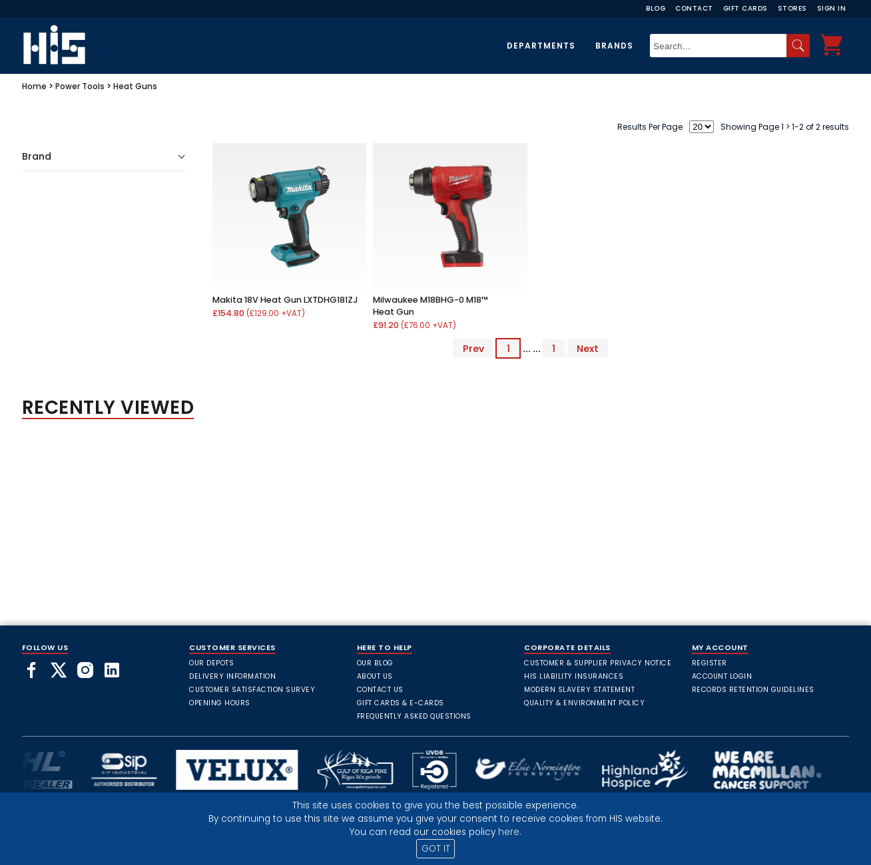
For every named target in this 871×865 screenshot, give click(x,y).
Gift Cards (745, 8)
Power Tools (80, 86)
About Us (375, 676)
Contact (694, 8)
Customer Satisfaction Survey (252, 690)
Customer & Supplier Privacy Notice (597, 663)
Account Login (722, 676)
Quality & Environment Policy (584, 703)
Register (709, 663)
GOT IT (436, 848)
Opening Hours (219, 703)
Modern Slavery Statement (579, 690)
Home (34, 86)
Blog (655, 8)
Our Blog (375, 663)
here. (509, 832)
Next (588, 348)
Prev (473, 348)
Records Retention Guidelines (753, 690)
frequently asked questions (414, 716)
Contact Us (380, 690)
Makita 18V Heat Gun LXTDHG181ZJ (285, 299)
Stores (792, 8)
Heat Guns (135, 86)
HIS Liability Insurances (573, 676)
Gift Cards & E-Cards (400, 703)
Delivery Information (232, 676)
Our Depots (211, 663)
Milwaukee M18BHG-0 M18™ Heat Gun (430, 305)
